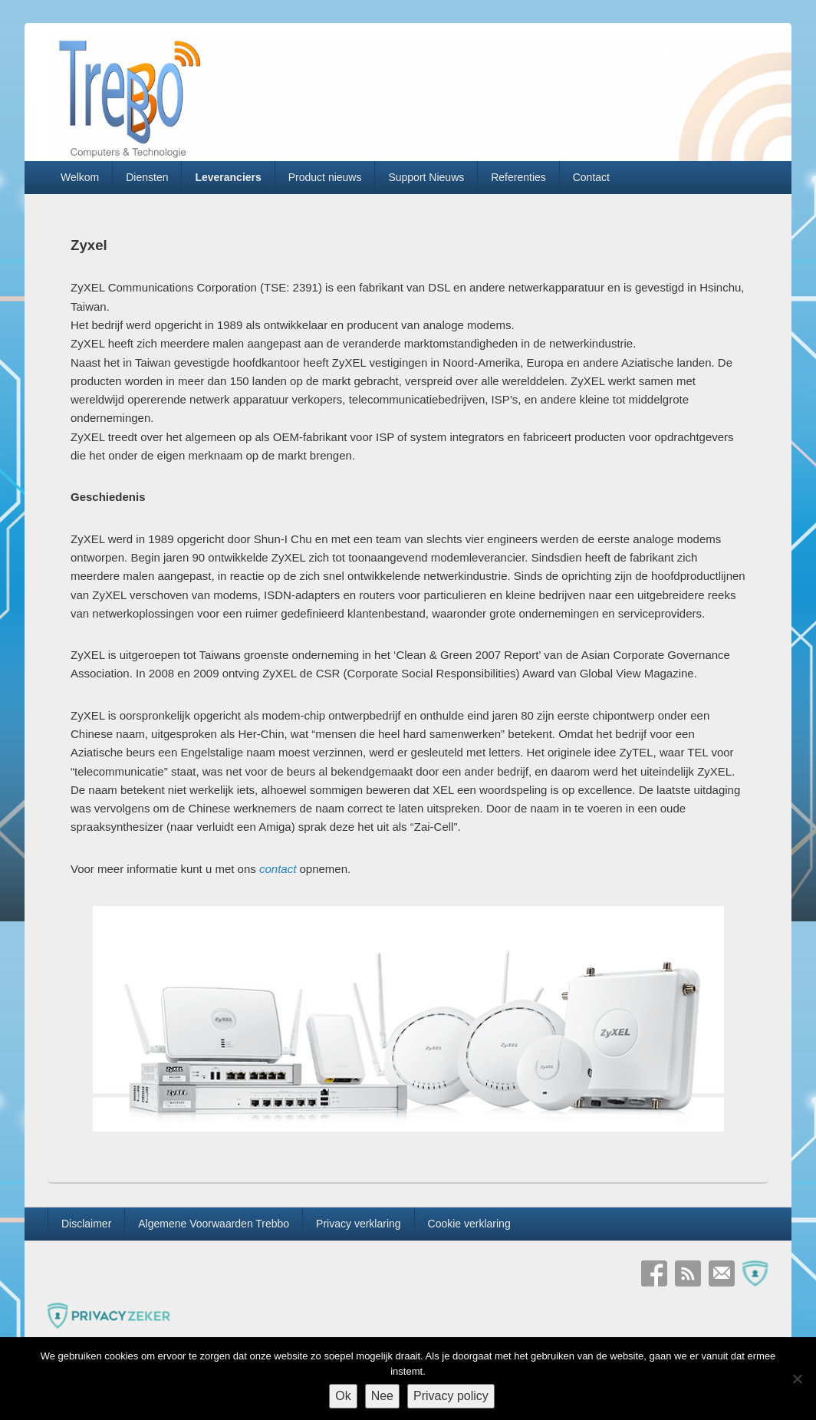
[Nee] (796, 1378)
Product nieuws (325, 177)
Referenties (518, 177)
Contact (591, 177)
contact (277, 868)
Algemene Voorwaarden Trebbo (213, 1223)
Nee (382, 1395)
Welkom (80, 177)
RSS (688, 1273)
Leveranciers (228, 177)
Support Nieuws (426, 177)
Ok (342, 1395)
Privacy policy (451, 1395)
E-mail (722, 1273)
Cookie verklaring (469, 1223)
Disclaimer (86, 1223)
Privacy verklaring (358, 1223)
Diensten (147, 177)
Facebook (654, 1273)
